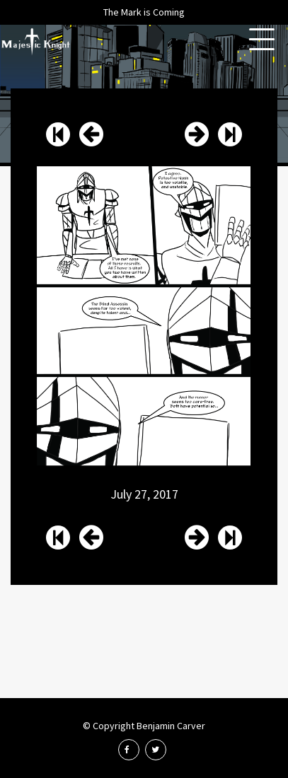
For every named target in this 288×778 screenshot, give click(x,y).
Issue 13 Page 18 (91, 134)
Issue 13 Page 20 (197, 134)
